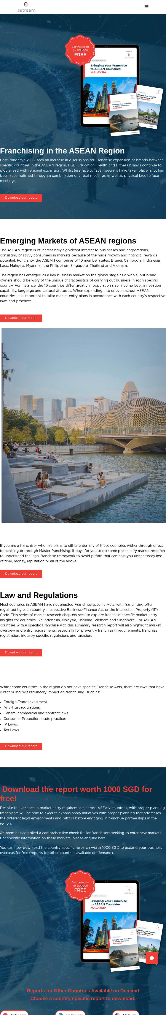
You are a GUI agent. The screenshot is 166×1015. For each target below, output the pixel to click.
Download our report (21, 197)
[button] (152, 958)
